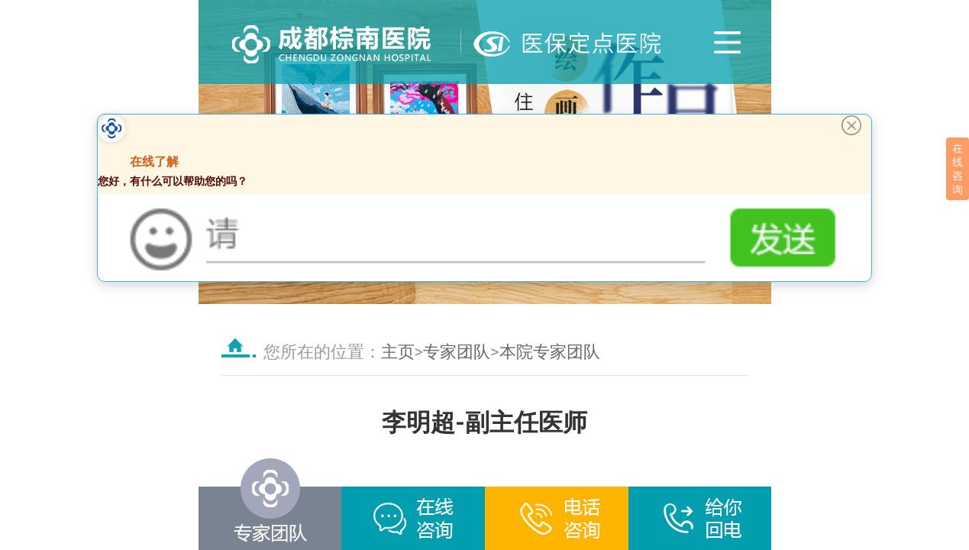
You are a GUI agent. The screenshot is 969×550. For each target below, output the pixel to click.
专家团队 (456, 351)
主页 (398, 351)
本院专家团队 (549, 351)
